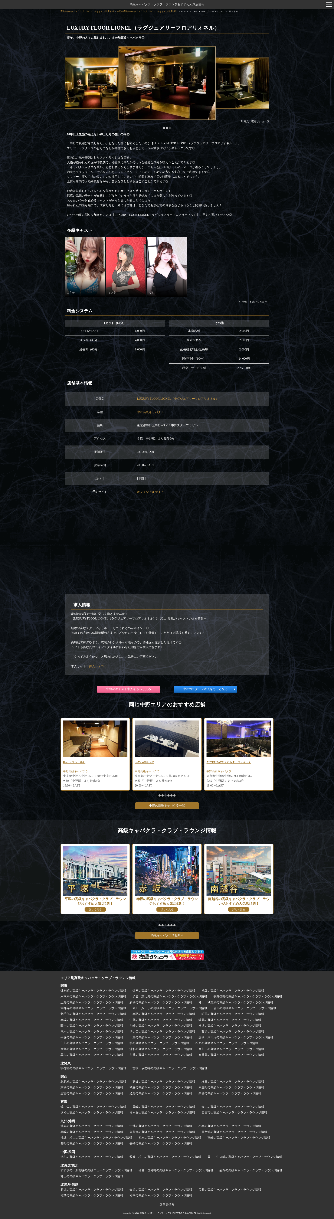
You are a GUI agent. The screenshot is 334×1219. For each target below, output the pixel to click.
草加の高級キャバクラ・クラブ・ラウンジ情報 (91, 1054)
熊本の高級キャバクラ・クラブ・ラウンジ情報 (169, 1137)
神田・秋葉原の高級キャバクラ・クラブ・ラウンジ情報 (236, 1002)
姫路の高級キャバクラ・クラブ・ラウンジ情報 (161, 1093)
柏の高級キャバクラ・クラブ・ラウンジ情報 (159, 1043)
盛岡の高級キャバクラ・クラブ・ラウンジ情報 (250, 1170)
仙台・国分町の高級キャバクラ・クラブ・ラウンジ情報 (175, 1170)
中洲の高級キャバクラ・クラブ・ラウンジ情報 (161, 1126)
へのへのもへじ (214, 762)
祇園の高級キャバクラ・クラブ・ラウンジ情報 (161, 1087)
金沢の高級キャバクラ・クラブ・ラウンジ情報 (161, 1189)
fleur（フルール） (144, 762)
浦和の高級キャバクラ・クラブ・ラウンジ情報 (161, 1049)
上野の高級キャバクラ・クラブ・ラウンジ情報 (91, 1002)
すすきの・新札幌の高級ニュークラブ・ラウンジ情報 (96, 1170)
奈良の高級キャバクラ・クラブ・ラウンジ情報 (230, 1093)
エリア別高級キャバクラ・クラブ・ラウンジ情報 (97, 978)
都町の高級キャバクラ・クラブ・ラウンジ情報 (91, 1143)
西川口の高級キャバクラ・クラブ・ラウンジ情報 (231, 1049)
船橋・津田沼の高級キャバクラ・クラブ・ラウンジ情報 (236, 1037)
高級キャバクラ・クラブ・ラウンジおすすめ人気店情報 (167, 4)
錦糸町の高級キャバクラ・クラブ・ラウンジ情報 (93, 990)
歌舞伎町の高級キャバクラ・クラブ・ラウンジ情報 (247, 996)
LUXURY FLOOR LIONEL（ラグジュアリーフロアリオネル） (178, 398)
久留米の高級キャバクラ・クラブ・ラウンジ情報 (162, 1132)
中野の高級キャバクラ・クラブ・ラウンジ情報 (161, 1020)
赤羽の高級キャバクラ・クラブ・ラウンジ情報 (163, 1014)
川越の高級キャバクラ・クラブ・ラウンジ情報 (161, 1054)
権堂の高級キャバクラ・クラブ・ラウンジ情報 (91, 1195)
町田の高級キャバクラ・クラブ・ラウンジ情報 (233, 1014)
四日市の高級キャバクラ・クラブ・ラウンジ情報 (234, 1112)
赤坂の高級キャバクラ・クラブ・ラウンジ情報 (91, 1020)
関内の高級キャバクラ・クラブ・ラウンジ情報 (91, 1025)
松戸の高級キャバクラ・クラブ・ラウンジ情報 (227, 1043)
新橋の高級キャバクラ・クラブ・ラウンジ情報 (161, 1002)
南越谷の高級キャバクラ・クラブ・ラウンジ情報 (231, 1054)
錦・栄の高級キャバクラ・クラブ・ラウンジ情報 (93, 1106)
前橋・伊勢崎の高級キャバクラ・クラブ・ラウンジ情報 (169, 1068)
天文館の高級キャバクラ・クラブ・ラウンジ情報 (234, 1132)
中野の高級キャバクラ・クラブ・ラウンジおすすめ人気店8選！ (147, 11)
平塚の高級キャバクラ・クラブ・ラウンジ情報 (91, 1037)
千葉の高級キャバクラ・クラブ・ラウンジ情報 (161, 1037)
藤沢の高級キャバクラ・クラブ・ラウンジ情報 (233, 1031)
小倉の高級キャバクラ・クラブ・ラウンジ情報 (230, 1126)
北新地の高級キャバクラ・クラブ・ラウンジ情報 (93, 1081)
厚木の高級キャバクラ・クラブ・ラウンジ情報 (91, 1031)
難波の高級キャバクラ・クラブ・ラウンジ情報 (163, 1081)
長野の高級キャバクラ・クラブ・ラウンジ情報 (230, 1189)
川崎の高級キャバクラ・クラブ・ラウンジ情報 (161, 1025)
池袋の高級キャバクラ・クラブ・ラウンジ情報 (233, 990)
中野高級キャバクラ (150, 412)
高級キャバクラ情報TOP (167, 935)
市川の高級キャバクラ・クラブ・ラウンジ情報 (91, 1043)
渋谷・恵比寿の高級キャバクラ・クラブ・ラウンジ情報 (169, 996)
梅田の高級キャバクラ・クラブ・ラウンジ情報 (233, 1081)
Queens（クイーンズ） (75, 762)
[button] (164, 128)
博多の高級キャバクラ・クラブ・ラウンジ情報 (91, 1126)
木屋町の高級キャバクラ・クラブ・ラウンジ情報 (231, 1087)
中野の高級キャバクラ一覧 (167, 805)
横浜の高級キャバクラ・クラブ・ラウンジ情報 (230, 1025)
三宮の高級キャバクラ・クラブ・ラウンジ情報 (91, 1093)
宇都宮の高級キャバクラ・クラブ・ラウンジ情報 (93, 1068)
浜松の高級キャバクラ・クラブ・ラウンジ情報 (91, 1112)
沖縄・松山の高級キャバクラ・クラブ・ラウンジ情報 (96, 1137)
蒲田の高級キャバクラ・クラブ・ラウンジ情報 (244, 1008)
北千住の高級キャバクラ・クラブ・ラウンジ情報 (93, 1014)
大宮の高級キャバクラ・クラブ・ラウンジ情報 (91, 1049)
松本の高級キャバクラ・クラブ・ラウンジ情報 (161, 1195)
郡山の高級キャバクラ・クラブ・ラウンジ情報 (91, 1176)
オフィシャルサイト (150, 491)
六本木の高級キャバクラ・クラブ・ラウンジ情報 (93, 996)
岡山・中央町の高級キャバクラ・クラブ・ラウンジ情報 (244, 1156)
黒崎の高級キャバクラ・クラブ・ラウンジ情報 (91, 1132)
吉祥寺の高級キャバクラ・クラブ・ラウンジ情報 (93, 1008)
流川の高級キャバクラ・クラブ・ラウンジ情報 (91, 1156)
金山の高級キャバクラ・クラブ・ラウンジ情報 (233, 1106)
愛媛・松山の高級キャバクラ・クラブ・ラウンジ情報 (165, 1156)
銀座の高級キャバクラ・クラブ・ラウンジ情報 (163, 990)
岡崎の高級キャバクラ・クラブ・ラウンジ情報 (163, 1106)
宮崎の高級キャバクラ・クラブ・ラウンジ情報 (238, 1137)
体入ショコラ (98, 666)
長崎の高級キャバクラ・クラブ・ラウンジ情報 (161, 1143)
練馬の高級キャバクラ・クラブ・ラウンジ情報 (230, 1020)
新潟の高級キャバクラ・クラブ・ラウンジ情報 (91, 1189)
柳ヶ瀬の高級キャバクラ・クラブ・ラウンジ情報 (162, 1112)
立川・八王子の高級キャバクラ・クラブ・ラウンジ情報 (169, 1008)
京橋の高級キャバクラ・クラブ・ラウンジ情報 (91, 1087)
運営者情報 (167, 1204)
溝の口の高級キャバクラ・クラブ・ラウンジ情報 (162, 1031)
